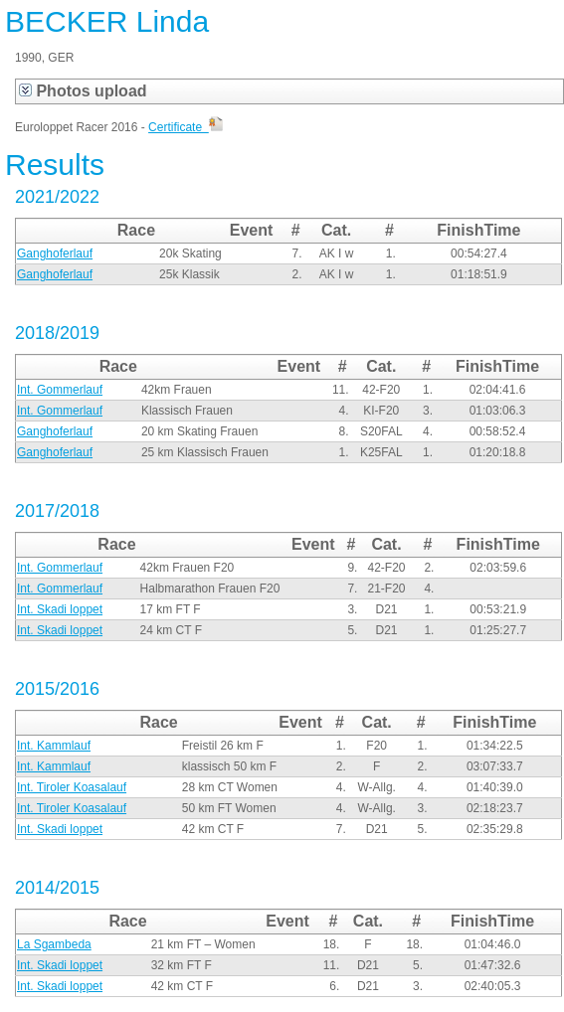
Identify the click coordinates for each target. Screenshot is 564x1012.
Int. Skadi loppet (59, 609)
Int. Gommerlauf (59, 390)
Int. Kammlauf (54, 746)
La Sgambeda (54, 944)
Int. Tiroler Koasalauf (71, 787)
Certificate (185, 127)
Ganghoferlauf (55, 253)
